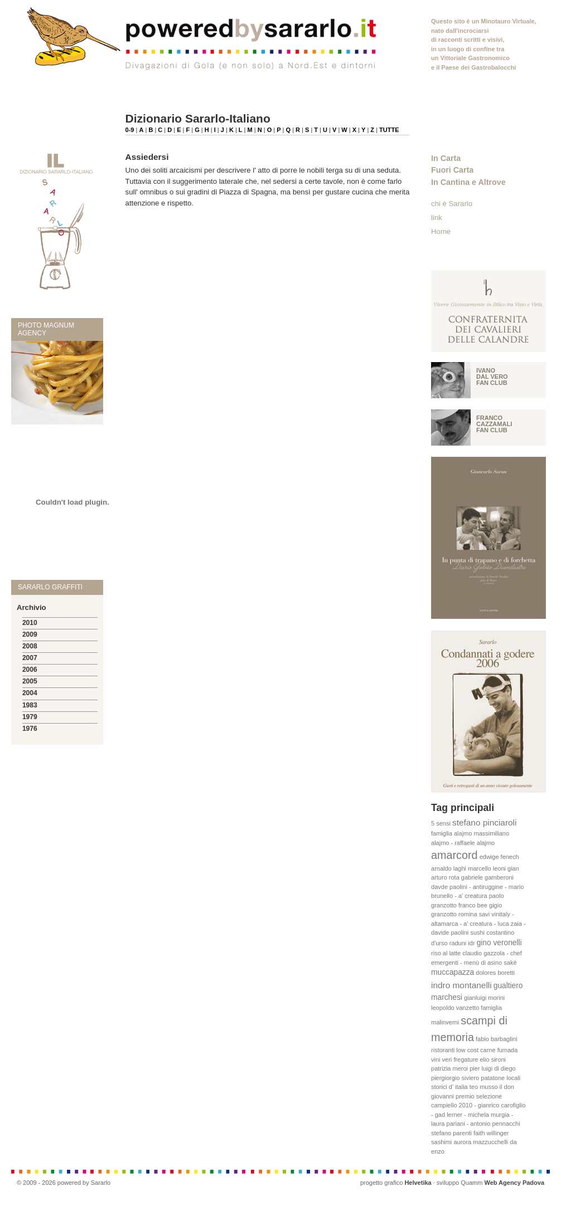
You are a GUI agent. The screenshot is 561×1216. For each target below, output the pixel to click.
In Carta (446, 158)
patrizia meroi (449, 1068)
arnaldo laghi (448, 868)
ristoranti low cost (454, 1050)
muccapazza (452, 972)
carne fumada (499, 1050)
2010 (29, 623)
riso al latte (446, 953)
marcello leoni (487, 868)
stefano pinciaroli (484, 822)
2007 (29, 658)
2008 (29, 646)
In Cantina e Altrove (468, 182)
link (436, 217)
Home (441, 231)
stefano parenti (451, 1133)
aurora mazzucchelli (480, 1142)
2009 (29, 634)
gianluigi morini (484, 997)
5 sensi (441, 823)
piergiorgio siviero (455, 1078)
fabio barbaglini (497, 1039)
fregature (465, 1059)
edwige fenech (499, 856)
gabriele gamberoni (487, 877)
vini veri (441, 1059)
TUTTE (389, 129)
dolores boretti (495, 972)
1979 (29, 717)
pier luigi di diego (493, 1068)
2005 (29, 681)
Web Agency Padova (514, 1182)
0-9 (129, 129)
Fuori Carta (452, 169)
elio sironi (492, 1059)
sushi (477, 932)
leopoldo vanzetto (455, 1007)
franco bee (472, 905)
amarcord (454, 855)
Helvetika (417, 1182)
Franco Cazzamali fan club (494, 423)
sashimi (441, 1142)
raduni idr (462, 943)
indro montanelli (461, 985)
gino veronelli (499, 943)
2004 (29, 693)
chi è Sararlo (451, 203)
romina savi (474, 914)
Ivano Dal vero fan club (492, 376)
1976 (29, 728)
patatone (493, 1078)
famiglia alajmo (451, 833)
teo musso (484, 1086)
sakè (510, 962)
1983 (29, 705)
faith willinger (491, 1133)
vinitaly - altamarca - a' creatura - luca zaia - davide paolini (478, 923)
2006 (29, 669)
